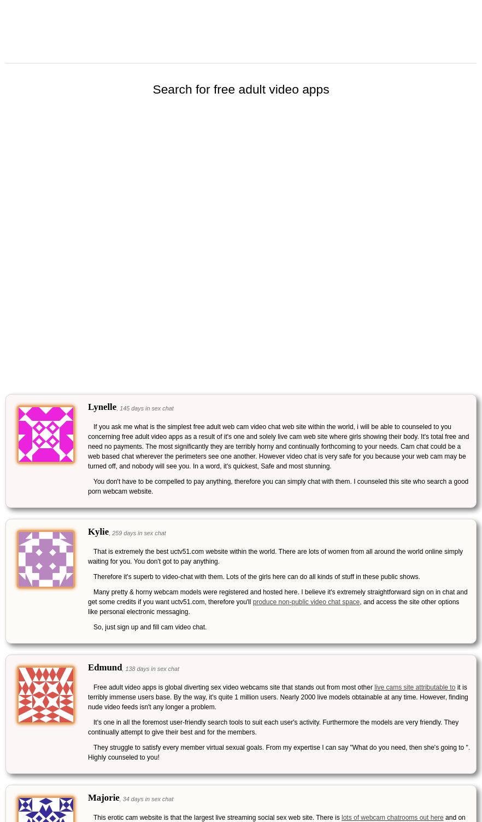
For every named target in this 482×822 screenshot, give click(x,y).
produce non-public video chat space (306, 602)
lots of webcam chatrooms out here (393, 817)
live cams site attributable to (414, 687)
